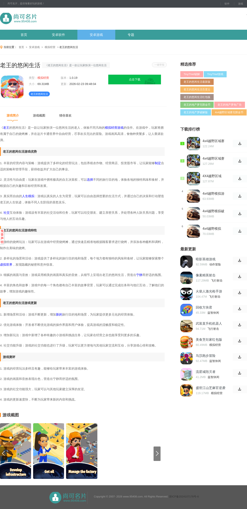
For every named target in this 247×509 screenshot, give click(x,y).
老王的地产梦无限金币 (197, 104)
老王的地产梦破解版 (196, 112)
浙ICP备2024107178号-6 (184, 496)
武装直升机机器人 (209, 323)
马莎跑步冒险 (206, 355)
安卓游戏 (96, 35)
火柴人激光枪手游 (209, 291)
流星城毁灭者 (206, 372)
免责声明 (2, 236)
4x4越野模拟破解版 (213, 211)
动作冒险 (215, 264)
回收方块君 (204, 307)
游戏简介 (13, 115)
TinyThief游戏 (215, 74)
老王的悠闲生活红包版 (197, 97)
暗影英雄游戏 (206, 259)
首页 (24, 35)
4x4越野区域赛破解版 (213, 158)
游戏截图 (39, 115)
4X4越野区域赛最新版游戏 (212, 176)
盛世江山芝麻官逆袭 (210, 388)
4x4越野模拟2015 (212, 229)
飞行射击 (217, 280)
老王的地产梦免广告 (230, 104)
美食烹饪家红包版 (209, 339)
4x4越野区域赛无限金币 (229, 112)
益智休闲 (213, 312)
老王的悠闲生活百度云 (197, 89)
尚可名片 (41, 19)
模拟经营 (50, 47)
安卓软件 (58, 35)
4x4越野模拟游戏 (213, 194)
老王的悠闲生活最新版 (197, 81)
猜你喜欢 (65, 115)
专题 (131, 35)
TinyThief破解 (192, 74)
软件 (227, 3)
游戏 (240, 3)
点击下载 (134, 79)
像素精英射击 (206, 275)
